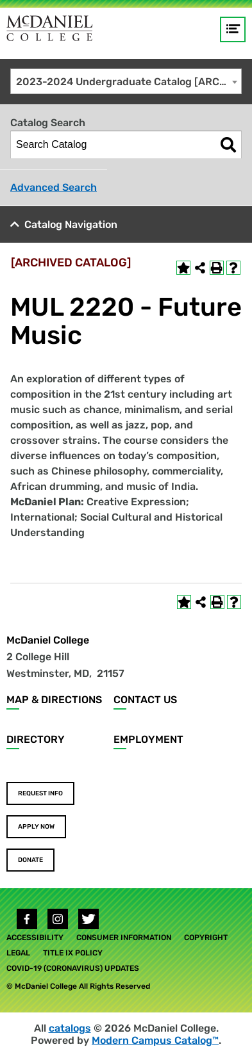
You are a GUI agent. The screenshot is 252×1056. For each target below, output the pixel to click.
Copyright (206, 937)
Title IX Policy (73, 952)
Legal (18, 952)
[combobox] (126, 81)
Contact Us (145, 700)
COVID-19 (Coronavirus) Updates (72, 968)
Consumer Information (123, 937)
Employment (148, 739)
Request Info (40, 793)
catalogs (70, 1028)
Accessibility (34, 937)
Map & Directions (54, 700)
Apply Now (36, 827)
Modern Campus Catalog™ (155, 1040)
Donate (30, 860)
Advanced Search (53, 187)
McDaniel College (47, 640)
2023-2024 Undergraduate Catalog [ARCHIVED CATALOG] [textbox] (128, 82)
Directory (35, 739)
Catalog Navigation (70, 224)
